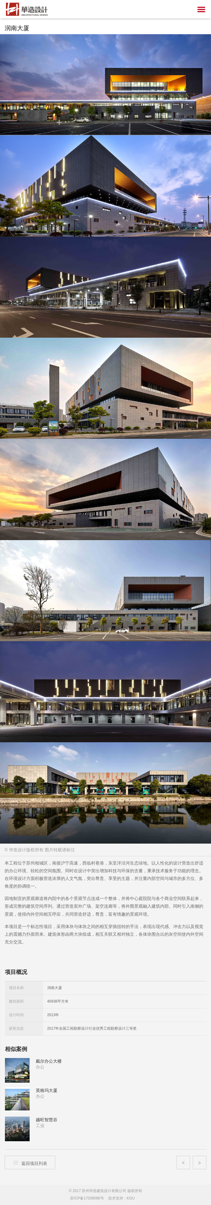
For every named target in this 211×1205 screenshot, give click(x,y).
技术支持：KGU (121, 1198)
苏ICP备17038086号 (87, 1198)
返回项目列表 (30, 1162)
